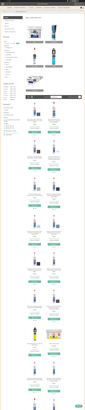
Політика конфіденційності (52, 408)
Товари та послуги (19, 7)
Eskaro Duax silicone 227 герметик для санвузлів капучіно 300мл (54, 283)
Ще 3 (6, 77)
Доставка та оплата (49, 7)
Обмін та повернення (10, 31)
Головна (9, 7)
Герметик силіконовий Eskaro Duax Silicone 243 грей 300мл (72, 320)
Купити (35, 108)
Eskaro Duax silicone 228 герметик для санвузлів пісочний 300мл (54, 96)
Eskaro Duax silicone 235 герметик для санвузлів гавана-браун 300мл (35, 321)
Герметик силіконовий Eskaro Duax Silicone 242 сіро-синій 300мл (53, 321)
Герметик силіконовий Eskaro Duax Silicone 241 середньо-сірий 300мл (53, 171)
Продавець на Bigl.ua (42, 407)
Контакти (39, 7)
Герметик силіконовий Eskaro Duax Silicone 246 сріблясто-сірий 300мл (34, 171)
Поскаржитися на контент (40, 408)
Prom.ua (49, 405)
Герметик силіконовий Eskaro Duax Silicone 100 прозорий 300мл (34, 209)
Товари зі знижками (64, 7)
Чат (79, 406)
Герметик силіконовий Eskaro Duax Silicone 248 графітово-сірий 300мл (72, 134)
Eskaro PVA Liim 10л (53, 244)
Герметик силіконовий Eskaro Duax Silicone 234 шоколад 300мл (72, 171)
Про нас (31, 7)
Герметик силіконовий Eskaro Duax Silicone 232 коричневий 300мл (72, 283)
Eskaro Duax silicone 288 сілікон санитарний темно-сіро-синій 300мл (34, 96)
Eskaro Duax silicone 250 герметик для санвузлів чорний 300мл (54, 358)
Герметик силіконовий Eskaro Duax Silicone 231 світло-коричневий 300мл (72, 209)
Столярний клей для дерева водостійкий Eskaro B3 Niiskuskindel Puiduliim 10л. (73, 358)
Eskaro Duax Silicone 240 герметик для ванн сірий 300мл (53, 134)
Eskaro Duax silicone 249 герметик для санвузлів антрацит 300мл (35, 358)
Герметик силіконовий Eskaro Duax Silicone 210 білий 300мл (53, 208)
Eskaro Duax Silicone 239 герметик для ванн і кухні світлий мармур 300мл (34, 134)
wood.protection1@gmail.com (12, 133)
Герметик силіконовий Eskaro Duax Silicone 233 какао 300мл (72, 95)
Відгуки (7, 26)
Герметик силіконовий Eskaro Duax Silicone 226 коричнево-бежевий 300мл (34, 283)
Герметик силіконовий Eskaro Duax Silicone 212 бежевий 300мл (72, 246)
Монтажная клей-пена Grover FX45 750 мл (34, 245)
